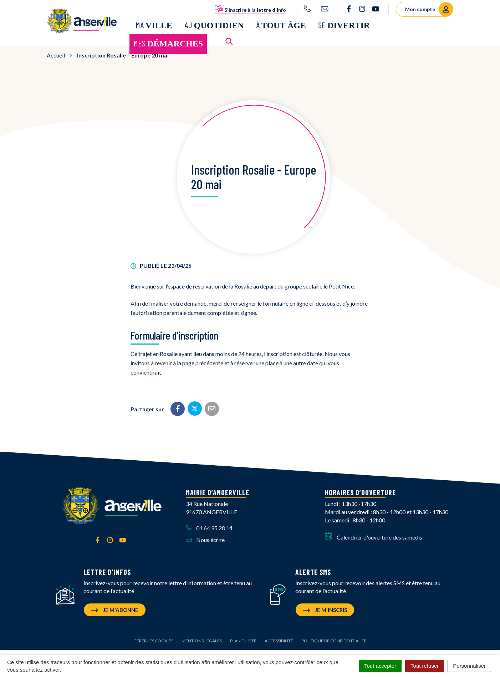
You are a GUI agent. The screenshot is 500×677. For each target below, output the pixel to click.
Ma (154, 24)
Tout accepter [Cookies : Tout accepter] (380, 666)
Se (344, 24)
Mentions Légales (202, 639)
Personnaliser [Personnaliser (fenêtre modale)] (469, 666)
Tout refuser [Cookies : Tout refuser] (424, 666)
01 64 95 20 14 (209, 525)
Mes (168, 42)
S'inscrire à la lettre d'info (250, 8)
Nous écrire (205, 537)
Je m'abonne (114, 608)
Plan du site (243, 639)
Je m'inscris (325, 608)
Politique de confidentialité (334, 639)
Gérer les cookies (153, 639)
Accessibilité (279, 639)
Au (214, 24)
